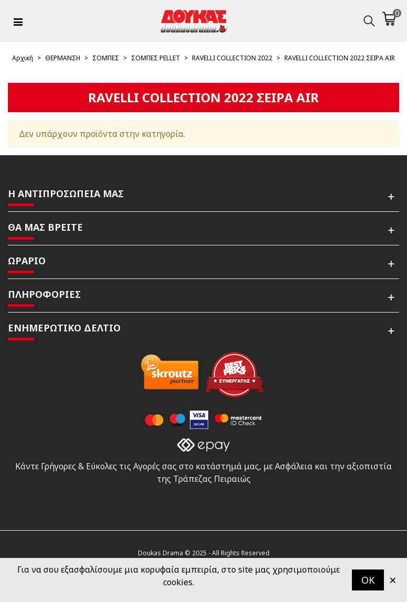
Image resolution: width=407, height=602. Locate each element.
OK (367, 580)
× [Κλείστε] (393, 579)
